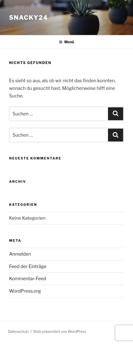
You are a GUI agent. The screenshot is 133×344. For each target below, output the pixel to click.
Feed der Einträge (27, 266)
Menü (66, 42)
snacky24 (28, 17)
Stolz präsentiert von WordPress (59, 331)
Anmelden (20, 254)
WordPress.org (25, 291)
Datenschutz (18, 331)
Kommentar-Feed (27, 278)
